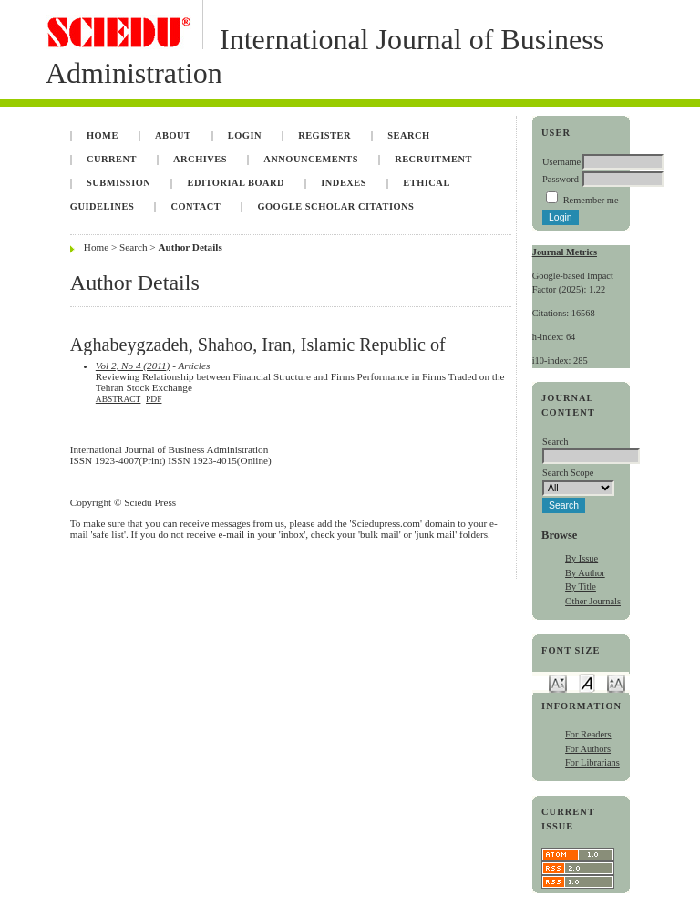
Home (102, 135)
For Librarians (592, 762)
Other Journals (593, 601)
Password (560, 179)
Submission (118, 183)
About (173, 135)
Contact (195, 206)
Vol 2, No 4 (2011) (133, 365)
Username (561, 162)
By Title (580, 587)
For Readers (588, 734)
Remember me (591, 200)
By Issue (581, 558)
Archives (200, 159)
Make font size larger (616, 682)
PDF (153, 399)
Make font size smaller (558, 682)
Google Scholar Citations (335, 206)
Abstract (118, 399)
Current (112, 159)
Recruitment (433, 159)
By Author (585, 573)
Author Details (189, 247)
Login (245, 135)
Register (324, 135)
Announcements (310, 159)
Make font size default (587, 682)
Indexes (343, 183)
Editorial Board (235, 183)
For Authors (588, 749)
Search (408, 135)
